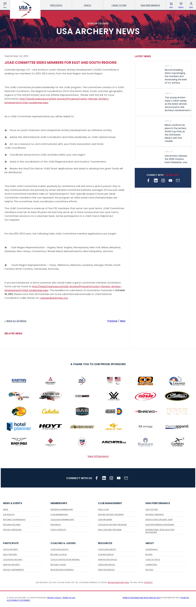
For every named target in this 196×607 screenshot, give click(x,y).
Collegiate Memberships (62, 519)
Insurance (56, 524)
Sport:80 (185, 597)
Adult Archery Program (109, 529)
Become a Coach (59, 554)
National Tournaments (14, 519)
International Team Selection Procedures (159, 530)
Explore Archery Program (111, 514)
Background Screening (62, 569)
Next (122, 321)
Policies (149, 569)
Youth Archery (10, 549)
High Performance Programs (159, 524)
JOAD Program (105, 519)
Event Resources (106, 569)
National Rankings (154, 514)
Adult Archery (10, 554)
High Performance (150, 5)
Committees (151, 564)
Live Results (9, 514)
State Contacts (58, 529)
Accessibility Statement (18, 600)
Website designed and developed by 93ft (142, 597)
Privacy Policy (54, 597)
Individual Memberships (62, 509)
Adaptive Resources (107, 559)
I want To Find (119, 5)
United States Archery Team (158, 519)
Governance (151, 549)
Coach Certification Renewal (65, 559)
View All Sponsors (98, 456)
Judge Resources (106, 564)
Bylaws (148, 554)
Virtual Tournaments (13, 569)
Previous (112, 321)
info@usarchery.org (118, 582)
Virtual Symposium (12, 529)
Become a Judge (58, 564)
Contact (148, 582)
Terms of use (68, 597)
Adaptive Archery (11, 564)
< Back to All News (15, 321)
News (5, 509)
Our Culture (151, 509)
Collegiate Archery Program (112, 524)
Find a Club (103, 509)
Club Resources (106, 554)
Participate (56, 5)
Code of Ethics (152, 559)
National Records (12, 524)
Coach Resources (59, 549)
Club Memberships (59, 514)
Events (87, 5)
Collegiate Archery (12, 559)
